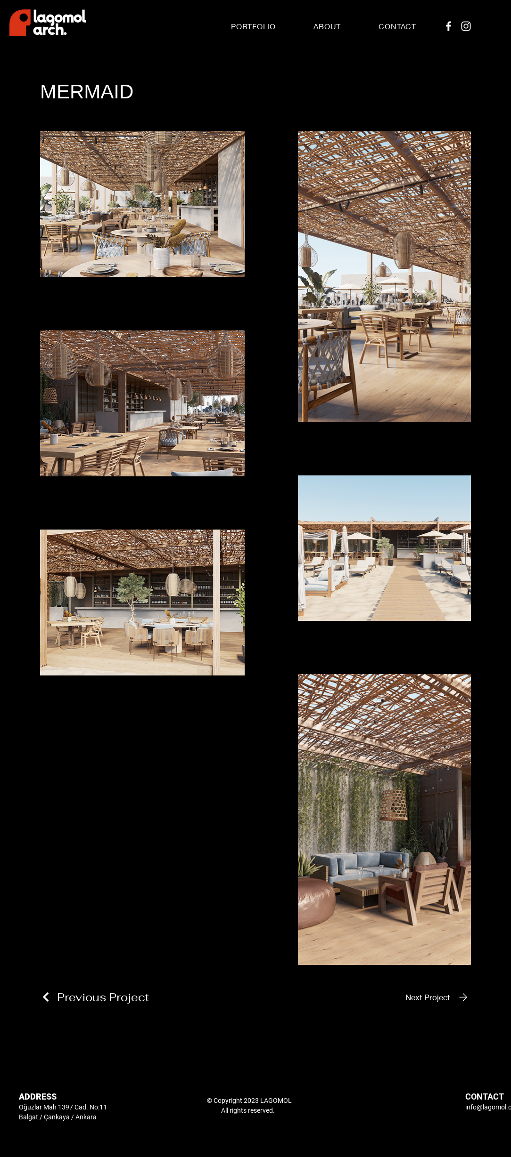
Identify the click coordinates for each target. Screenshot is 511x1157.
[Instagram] (466, 26)
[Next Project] (438, 997)
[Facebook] (448, 26)
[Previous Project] (94, 997)
